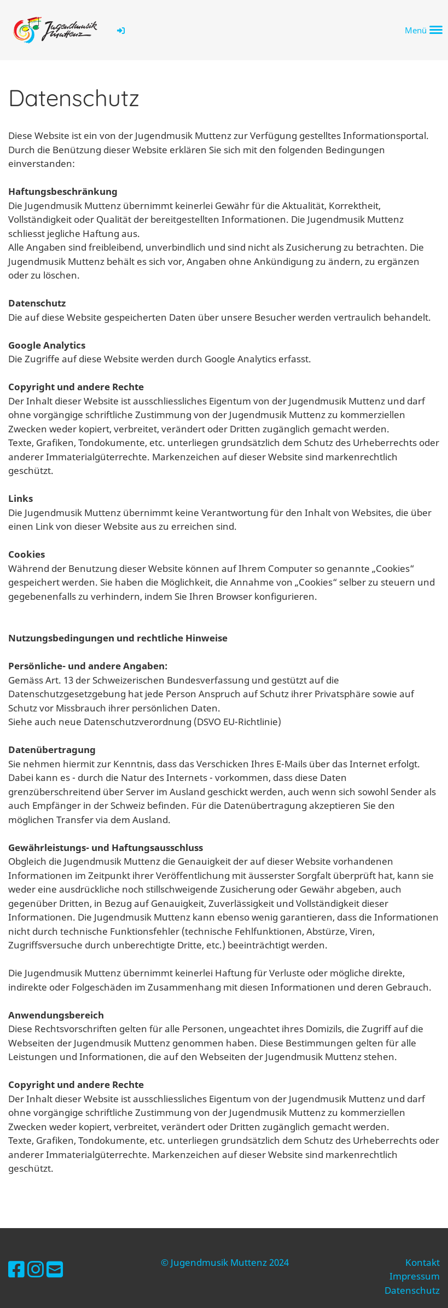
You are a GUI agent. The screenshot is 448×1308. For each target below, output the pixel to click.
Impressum (414, 1276)
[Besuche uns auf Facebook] (16, 1269)
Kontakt (422, 1262)
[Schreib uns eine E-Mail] (54, 1269)
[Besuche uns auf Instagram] (35, 1269)
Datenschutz (412, 1290)
